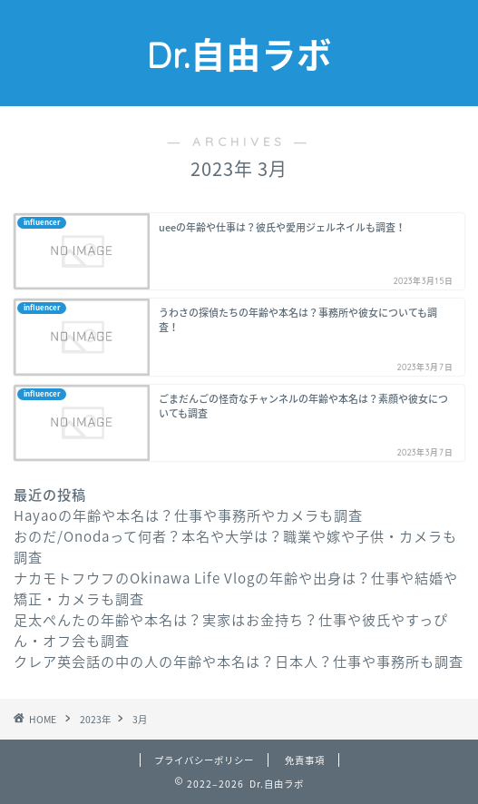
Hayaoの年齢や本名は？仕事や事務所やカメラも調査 (188, 515)
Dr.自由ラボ (239, 55)
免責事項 (305, 760)
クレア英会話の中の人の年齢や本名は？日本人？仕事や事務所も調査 (238, 661)
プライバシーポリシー (204, 760)
